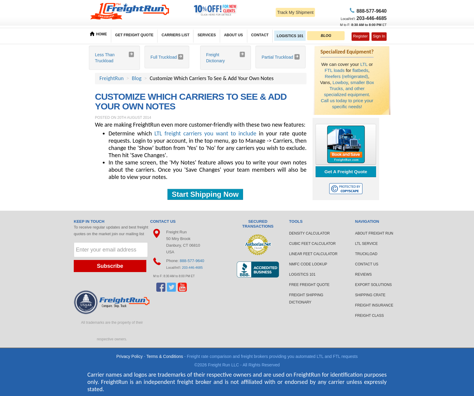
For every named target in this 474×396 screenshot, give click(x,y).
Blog (136, 78)
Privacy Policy (129, 356)
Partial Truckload (277, 57)
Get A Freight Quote (345, 171)
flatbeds (360, 70)
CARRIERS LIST (175, 35)
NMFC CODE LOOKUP (308, 264)
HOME (98, 33)
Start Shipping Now (205, 194)
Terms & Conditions (164, 356)
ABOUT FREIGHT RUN (374, 233)
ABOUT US (233, 35)
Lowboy (340, 82)
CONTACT (260, 35)
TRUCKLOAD (366, 254)
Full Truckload (164, 57)
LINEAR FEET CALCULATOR (313, 254)
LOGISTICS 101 (290, 36)
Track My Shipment (295, 12)
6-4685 (371, 18)
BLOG (326, 36)
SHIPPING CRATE (370, 295)
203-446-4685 (192, 267)
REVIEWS (363, 274)
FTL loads (335, 70)
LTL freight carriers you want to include (205, 133)
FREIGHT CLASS (369, 315)
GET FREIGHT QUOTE (134, 35)
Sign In (379, 36)
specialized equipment (346, 94)
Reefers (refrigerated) (346, 76)
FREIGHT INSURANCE (374, 305)
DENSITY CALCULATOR (309, 233)
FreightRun (111, 78)
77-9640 (371, 11)
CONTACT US (366, 264)
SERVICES (206, 35)
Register (360, 36)
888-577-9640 (192, 260)
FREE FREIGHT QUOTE (309, 285)
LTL (364, 64)
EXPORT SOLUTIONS (373, 285)
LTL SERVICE (366, 244)
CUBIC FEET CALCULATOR (312, 244)
